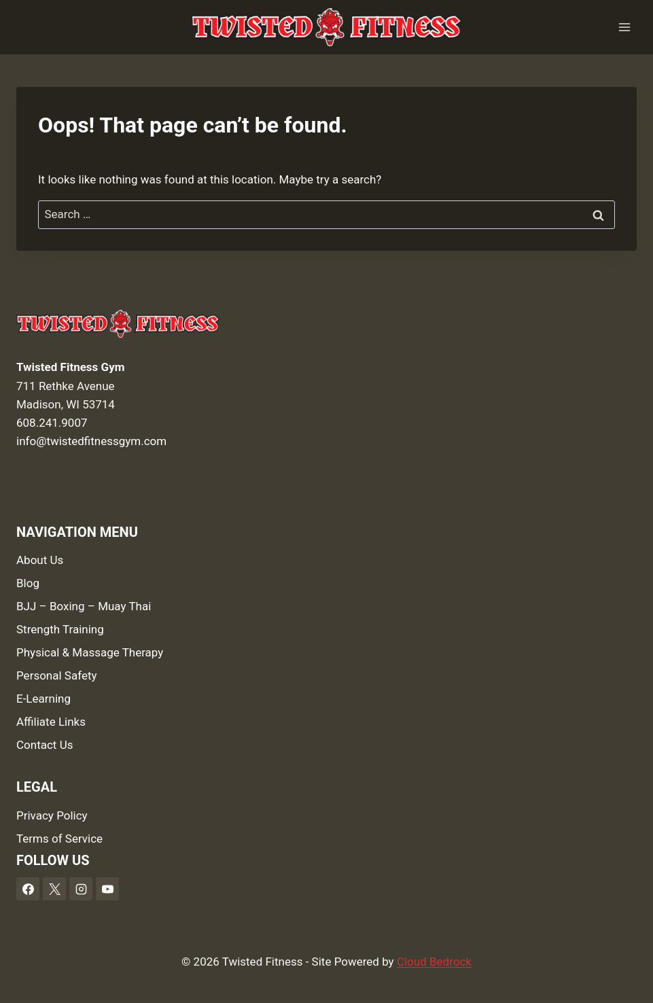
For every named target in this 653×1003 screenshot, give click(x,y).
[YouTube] (107, 888)
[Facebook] (27, 888)
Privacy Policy (52, 815)
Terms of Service (59, 838)
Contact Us (44, 745)
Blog (27, 583)
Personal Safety (56, 675)
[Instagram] (80, 888)
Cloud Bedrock (434, 961)
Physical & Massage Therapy (89, 652)
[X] (54, 888)
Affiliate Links (51, 721)
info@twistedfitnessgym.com (91, 441)
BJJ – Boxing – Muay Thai (83, 606)
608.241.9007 (52, 422)
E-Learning (43, 698)
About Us (39, 560)
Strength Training (60, 629)
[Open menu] (624, 26)
